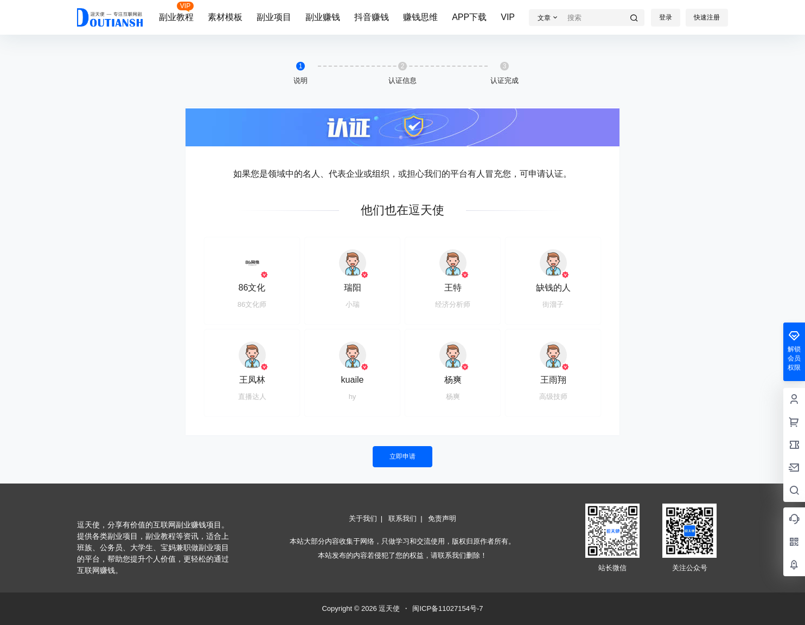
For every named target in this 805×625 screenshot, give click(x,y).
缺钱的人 (553, 287)
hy (352, 396)
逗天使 (388, 608)
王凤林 (252, 379)
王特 (453, 287)
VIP (508, 17)
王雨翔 (553, 379)
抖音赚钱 (371, 17)
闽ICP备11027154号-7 (447, 608)
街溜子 (553, 304)
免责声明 (442, 518)
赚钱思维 (420, 17)
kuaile (352, 379)
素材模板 (225, 17)
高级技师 (553, 396)
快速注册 (707, 17)
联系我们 (402, 518)
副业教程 (176, 17)
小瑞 (353, 304)
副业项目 (274, 17)
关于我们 (363, 518)
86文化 (252, 287)
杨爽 (453, 379)
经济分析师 (452, 304)
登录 (665, 17)
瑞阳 (352, 287)
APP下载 (469, 17)
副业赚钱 (322, 17)
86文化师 (252, 304)
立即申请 (402, 456)
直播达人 (252, 396)
